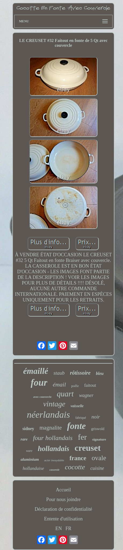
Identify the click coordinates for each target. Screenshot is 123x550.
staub (58, 373)
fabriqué (80, 418)
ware (29, 451)
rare (24, 439)
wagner (86, 395)
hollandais (53, 449)
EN (58, 528)
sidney (28, 428)
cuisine (97, 468)
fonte (76, 426)
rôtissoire (80, 373)
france (78, 458)
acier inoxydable (54, 460)
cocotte (75, 467)
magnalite (50, 427)
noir (95, 417)
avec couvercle (42, 396)
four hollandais (53, 437)
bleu (99, 373)
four (39, 382)
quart (65, 393)
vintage (54, 404)
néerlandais (48, 415)
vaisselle (77, 406)
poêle (75, 386)
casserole (54, 469)
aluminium (30, 459)
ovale (99, 458)
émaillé (35, 371)
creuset (88, 448)
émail (59, 384)
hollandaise (33, 468)
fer (82, 436)
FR (68, 528)
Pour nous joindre (63, 499)
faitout (90, 385)
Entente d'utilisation (63, 518)
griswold (97, 429)
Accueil (63, 489)
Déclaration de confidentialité (63, 509)
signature (99, 439)
